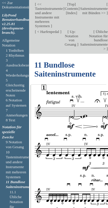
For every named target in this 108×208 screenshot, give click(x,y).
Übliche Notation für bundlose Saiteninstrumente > (94, 40)
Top (71, 4)
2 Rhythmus (15, 55)
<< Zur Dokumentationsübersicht (21, 5)
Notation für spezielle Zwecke (12, 132)
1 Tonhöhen (15, 50)
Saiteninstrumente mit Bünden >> (94, 10)
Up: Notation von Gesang (71, 38)
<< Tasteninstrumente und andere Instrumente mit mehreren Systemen (49, 15)
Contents (71, 8)
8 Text (10, 120)
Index (71, 13)
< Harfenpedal (48, 31)
